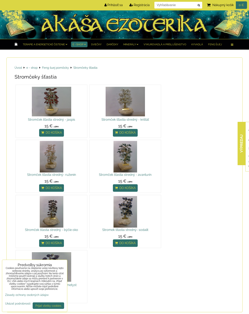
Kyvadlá (197, 44)
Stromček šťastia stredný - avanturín (207, 122)
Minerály (130, 44)
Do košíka (42, 137)
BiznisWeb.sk (231, 308)
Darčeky (112, 44)
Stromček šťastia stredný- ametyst (152, 179)
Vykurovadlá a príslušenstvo (165, 44)
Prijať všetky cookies (48, 305)
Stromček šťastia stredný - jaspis (42, 119)
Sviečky (96, 44)
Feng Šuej (215, 44)
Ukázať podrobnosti (17, 303)
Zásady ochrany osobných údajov (27, 294)
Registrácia (139, 5)
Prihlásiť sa (113, 5)
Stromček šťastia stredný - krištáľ (97, 119)
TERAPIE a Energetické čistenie (45, 44)
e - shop (79, 44)
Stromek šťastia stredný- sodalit (97, 179)
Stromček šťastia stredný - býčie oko (42, 182)
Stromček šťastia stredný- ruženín (152, 119)
